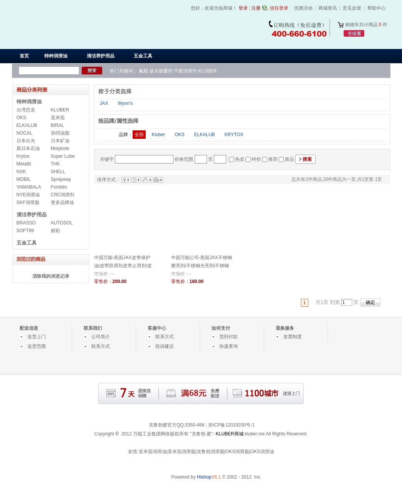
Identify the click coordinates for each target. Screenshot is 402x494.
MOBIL (24, 179)
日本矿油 (60, 140)
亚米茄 (58, 117)
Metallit (24, 164)
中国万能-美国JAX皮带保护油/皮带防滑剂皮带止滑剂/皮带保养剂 (123, 266)
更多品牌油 (62, 202)
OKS (21, 117)
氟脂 (143, 71)
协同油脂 (60, 133)
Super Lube (63, 156)
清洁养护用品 (32, 214)
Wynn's (125, 103)
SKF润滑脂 (28, 202)
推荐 (273, 159)
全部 (139, 134)
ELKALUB (27, 125)
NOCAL (24, 133)
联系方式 (100, 346)
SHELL (58, 171)
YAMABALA (29, 187)
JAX (104, 103)
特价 (256, 159)
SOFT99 (25, 230)
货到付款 (228, 336)
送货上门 (36, 336)
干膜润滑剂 (185, 71)
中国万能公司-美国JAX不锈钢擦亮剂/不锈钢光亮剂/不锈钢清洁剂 (201, 266)
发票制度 (292, 336)
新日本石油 (28, 148)
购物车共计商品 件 (366, 24)
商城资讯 (327, 8)
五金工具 (27, 243)
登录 (243, 8)
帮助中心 (376, 8)
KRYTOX (234, 134)
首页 (24, 56)
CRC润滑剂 (63, 194)
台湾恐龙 (26, 110)
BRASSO (26, 223)
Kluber (158, 134)
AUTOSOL (62, 223)
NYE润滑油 (28, 194)
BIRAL (57, 125)
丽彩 (55, 230)
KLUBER (207, 71)
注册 (256, 8)
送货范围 (36, 346)
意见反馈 (352, 8)
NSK (21, 171)
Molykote (60, 148)
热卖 (239, 159)
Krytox (23, 156)
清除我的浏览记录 (50, 276)
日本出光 (26, 140)
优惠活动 (303, 8)
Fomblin (59, 187)
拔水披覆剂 (161, 71)
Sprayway (61, 179)
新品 (289, 159)
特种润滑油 (29, 102)
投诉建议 (164, 346)
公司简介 (100, 336)
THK (55, 164)
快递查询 (228, 346)
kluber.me (255, 434)
